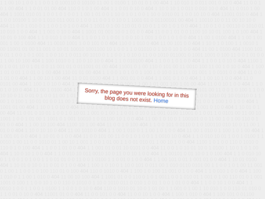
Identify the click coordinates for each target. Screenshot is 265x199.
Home (160, 100)
